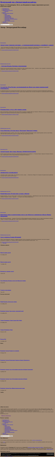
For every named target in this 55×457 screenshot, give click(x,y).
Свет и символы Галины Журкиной (10, 237)
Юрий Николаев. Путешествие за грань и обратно (14, 193)
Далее (5, 243)
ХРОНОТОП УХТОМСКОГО (9, 172)
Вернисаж (6, 11)
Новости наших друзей (5, 252)
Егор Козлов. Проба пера (9, 18)
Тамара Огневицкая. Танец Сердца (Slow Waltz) (11, 320)
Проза (6, 14)
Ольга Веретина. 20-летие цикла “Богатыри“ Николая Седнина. (18, 130)
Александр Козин (8, 16)
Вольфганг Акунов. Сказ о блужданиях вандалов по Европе (13, 378)
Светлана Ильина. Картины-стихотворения (13, 66)
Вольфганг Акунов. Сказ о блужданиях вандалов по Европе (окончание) (16, 369)
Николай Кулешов (8, 17)
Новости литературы (6, 415)
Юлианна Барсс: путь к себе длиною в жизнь (13, 109)
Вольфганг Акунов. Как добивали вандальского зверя (12, 388)
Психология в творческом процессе (11, 430)
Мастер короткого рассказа (9, 20)
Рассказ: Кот (3, 339)
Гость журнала (7, 431)
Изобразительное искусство (8, 10)
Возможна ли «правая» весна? (7, 271)
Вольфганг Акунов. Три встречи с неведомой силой (11, 311)
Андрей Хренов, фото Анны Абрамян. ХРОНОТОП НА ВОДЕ (18, 151)
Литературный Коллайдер (6, 93)
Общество (4, 21)
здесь (4, 441)
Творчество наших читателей (8, 13)
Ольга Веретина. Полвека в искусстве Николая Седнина (13, 280)
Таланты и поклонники (5, 290)
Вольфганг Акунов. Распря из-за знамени (9, 350)
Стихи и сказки (5, 22)
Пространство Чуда (6, 9)
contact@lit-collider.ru (31, 447)
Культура (4, 12)
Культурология (3, 42)
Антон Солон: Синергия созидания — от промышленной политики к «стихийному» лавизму (27, 45)
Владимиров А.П (6, 8)
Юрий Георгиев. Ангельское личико (8, 301)
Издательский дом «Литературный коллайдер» (18, 2)
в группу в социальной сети (37, 440)
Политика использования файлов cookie (33, 455)
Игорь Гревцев (7, 15)
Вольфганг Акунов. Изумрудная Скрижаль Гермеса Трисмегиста (15, 360)
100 (3, 243)
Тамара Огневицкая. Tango (6, 329)
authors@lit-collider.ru (40, 447)
